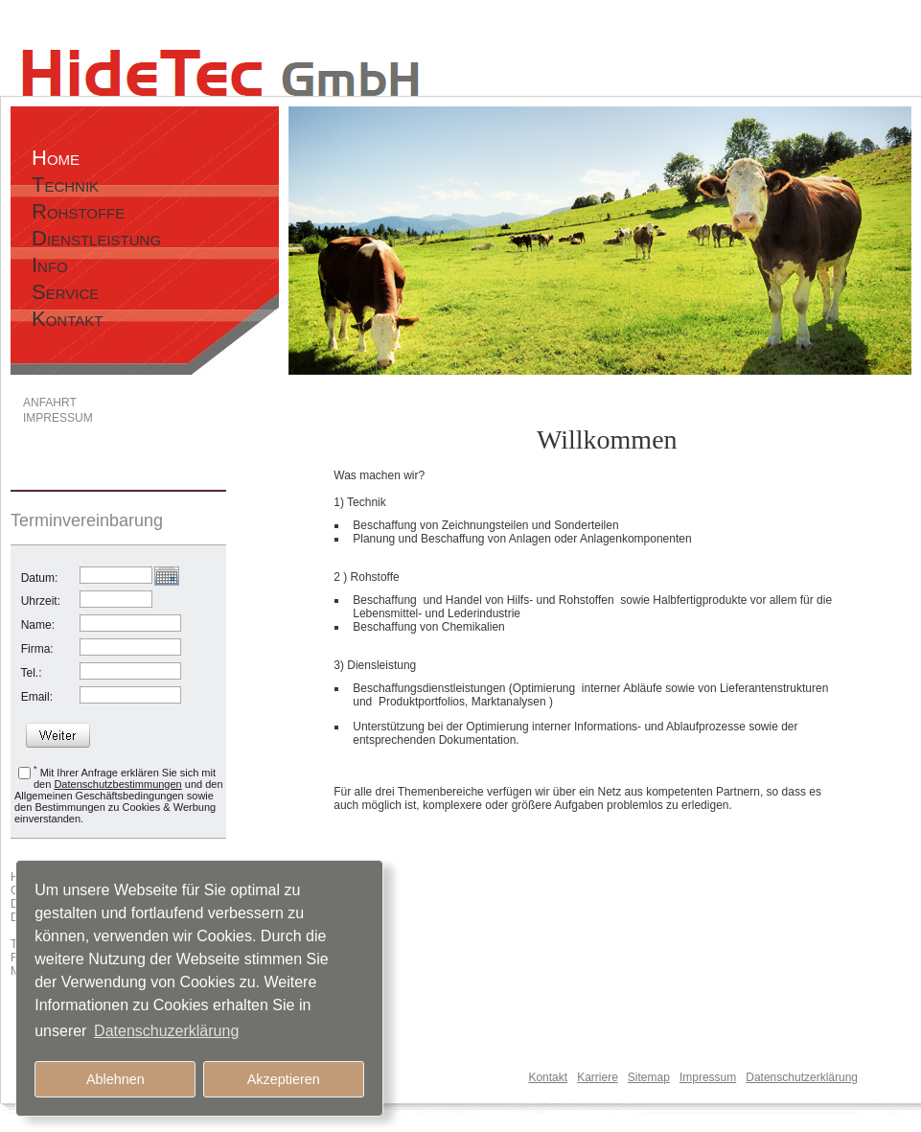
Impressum (707, 1077)
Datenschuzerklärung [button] (166, 1031)
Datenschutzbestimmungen (117, 784)
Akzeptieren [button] (283, 1079)
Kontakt (547, 1077)
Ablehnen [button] (115, 1079)
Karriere (597, 1077)
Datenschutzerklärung (802, 1077)
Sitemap (649, 1077)
